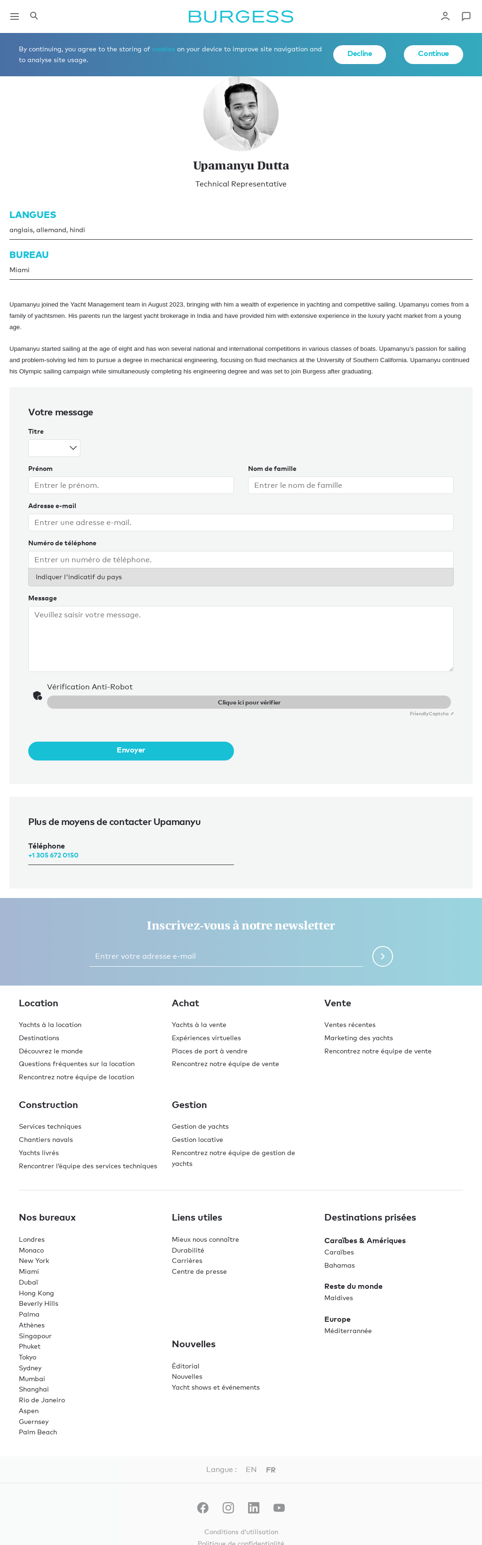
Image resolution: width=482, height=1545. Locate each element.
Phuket (29, 1346)
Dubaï (28, 1282)
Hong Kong (36, 1293)
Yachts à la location (50, 1024)
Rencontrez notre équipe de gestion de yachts (233, 1158)
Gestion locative (197, 1139)
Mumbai (32, 1379)
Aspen (29, 1411)
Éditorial (186, 1366)
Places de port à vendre (210, 1051)
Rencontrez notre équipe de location (76, 1077)
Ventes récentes (350, 1024)
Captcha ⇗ (432, 713)
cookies (163, 49)
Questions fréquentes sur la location (77, 1064)
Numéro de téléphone (62, 543)
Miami (29, 1271)
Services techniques (50, 1126)
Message (42, 598)
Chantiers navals (46, 1139)
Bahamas (339, 1265)
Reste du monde (353, 1286)
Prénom (40, 468)
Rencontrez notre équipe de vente (225, 1064)
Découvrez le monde (51, 1051)
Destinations (39, 1038)
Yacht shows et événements (216, 1387)
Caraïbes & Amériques (365, 1240)
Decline (359, 53)
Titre (36, 431)
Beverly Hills (38, 1303)
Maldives (338, 1298)
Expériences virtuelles (206, 1038)
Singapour (35, 1336)
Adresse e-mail (52, 506)
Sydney (30, 1368)
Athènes (32, 1325)
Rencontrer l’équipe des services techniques (88, 1166)
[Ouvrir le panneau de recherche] (34, 16)
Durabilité (188, 1250)
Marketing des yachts (358, 1038)
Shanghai (34, 1389)
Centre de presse (199, 1271)
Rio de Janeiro (42, 1400)
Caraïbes (339, 1252)
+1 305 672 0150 (53, 855)
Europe (337, 1319)
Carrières (187, 1260)
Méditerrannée (348, 1331)
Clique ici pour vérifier (249, 702)
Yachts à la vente (199, 1024)
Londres (32, 1239)
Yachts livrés (39, 1153)
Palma (29, 1314)
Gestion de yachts (200, 1126)
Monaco (31, 1250)
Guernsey (33, 1421)
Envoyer (131, 749)
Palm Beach (38, 1432)
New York (34, 1260)
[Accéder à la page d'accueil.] (241, 16)
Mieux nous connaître (205, 1239)
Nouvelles (187, 1376)
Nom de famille (272, 468)
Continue (433, 53)
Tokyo (27, 1357)
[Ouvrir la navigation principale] (15, 16)
